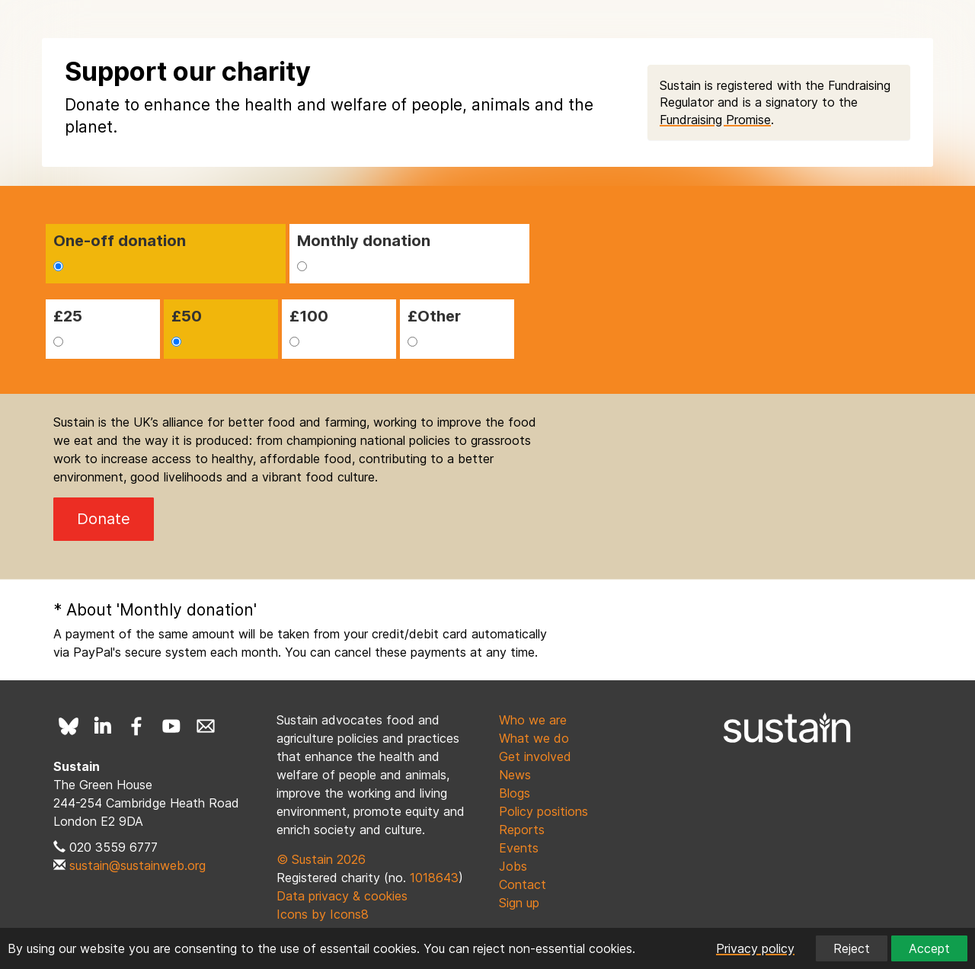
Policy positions (543, 811)
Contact (522, 884)
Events (519, 847)
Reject (851, 948)
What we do (534, 738)
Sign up (519, 902)
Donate (103, 519)
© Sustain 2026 (321, 859)
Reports (522, 829)
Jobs (513, 866)
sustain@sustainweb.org (137, 865)
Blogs (514, 793)
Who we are (533, 720)
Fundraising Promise (715, 119)
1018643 (434, 877)
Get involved (535, 756)
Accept (929, 948)
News (515, 774)
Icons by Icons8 (323, 914)
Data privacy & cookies (342, 895)
